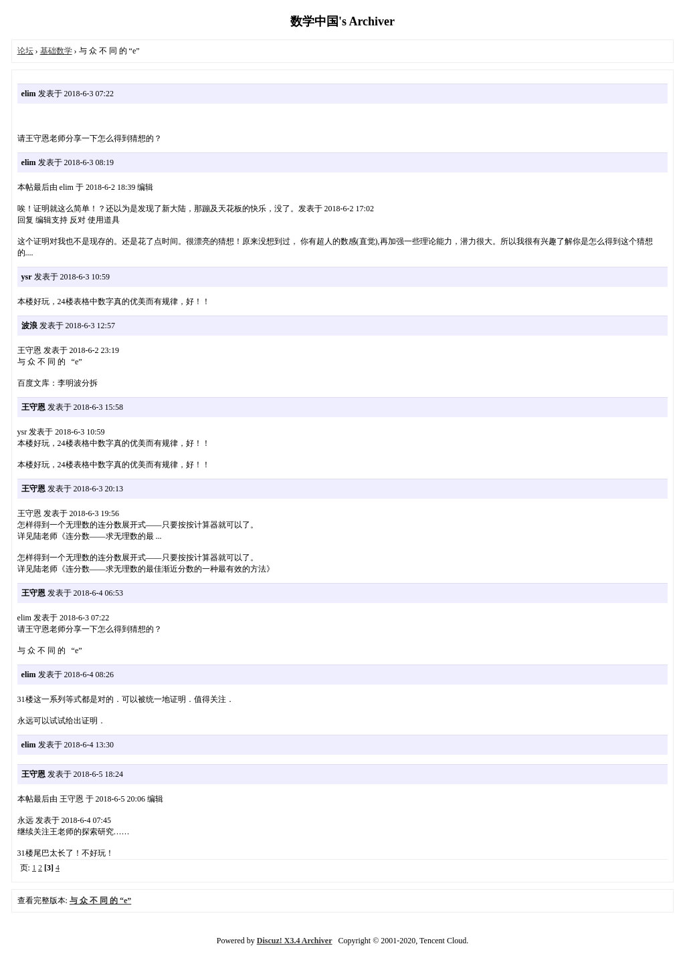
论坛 (25, 50)
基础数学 (56, 50)
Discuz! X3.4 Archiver (294, 940)
